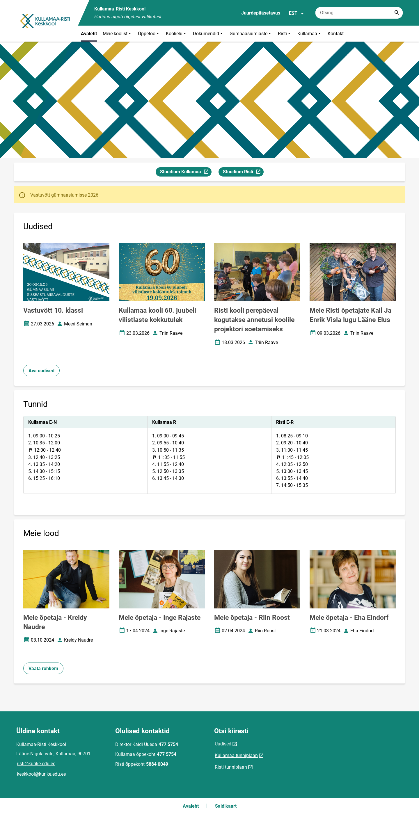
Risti (285, 33)
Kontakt (336, 33)
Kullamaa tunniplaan (236, 755)
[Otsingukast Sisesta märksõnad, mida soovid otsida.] (359, 13)
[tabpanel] (209, 455)
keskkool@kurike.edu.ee (41, 774)
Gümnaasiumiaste (251, 33)
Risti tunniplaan (231, 767)
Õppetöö (149, 33)
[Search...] (397, 13)
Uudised (223, 744)
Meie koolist (117, 33)
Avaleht (89, 33)
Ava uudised (41, 370)
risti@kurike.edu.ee (36, 763)
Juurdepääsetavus (260, 13)
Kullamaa (309, 33)
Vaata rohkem (43, 668)
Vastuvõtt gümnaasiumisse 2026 (64, 195)
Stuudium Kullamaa (186, 173)
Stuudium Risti (243, 173)
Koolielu (176, 33)
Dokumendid (208, 33)
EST (296, 13)
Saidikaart (226, 806)
